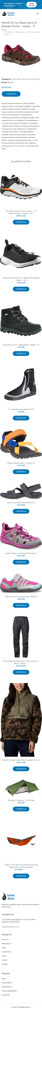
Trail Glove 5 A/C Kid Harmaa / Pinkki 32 (21, 597)
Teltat (4, 948)
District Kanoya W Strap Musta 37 (21, 502)
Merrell (30, 79)
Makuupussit (6, 943)
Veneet (4, 960)
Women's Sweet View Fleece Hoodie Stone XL (21, 760)
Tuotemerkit (16, 79)
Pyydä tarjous (31, 4)
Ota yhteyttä (6, 983)
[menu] (37, 13)
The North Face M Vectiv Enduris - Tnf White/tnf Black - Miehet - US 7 (21, 212)
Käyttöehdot (7, 987)
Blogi (4, 978)
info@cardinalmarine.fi (10, 927)
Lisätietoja (11, 94)
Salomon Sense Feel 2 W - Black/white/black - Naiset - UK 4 (21, 279)
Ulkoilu (24, 79)
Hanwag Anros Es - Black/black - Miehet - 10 (21, 345)
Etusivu (4, 30)
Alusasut (5, 939)
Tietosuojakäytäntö (9, 991)
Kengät (37, 79)
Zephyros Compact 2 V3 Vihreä (21, 800)
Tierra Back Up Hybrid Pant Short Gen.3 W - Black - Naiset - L (21, 662)
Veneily (4, 964)
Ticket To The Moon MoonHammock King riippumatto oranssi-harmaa (21, 866)
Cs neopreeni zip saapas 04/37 (21, 409)
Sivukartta (6, 995)
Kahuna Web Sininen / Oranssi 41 (21, 463)
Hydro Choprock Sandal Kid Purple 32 (21, 553)
